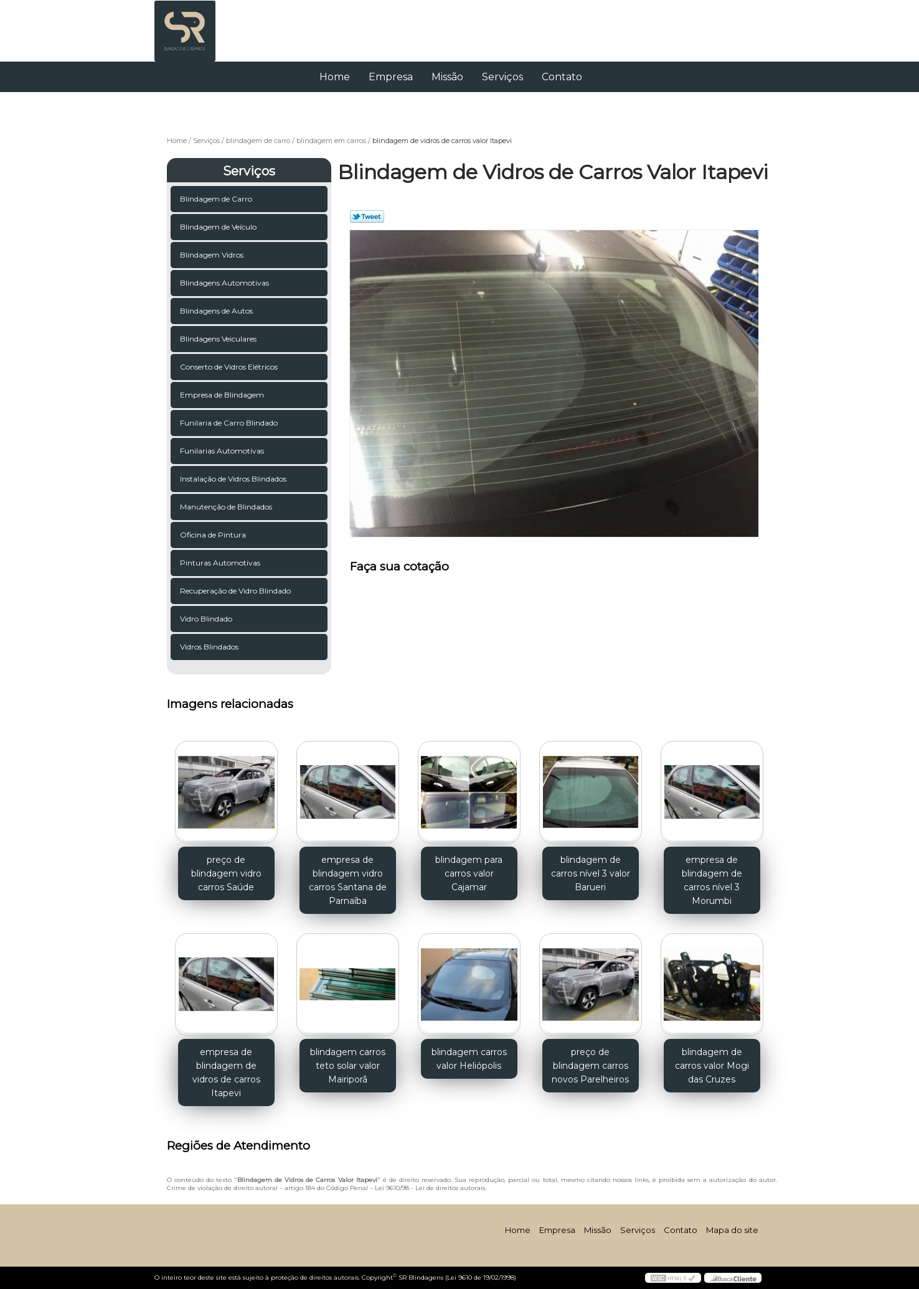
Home (334, 77)
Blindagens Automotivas (225, 282)
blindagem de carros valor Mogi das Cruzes (712, 1065)
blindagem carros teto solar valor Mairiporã (347, 1065)
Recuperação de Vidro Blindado (236, 590)
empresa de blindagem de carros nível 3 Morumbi (712, 880)
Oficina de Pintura (214, 534)
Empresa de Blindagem (223, 394)
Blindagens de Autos (217, 310)
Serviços (502, 77)
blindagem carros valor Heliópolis (469, 1058)
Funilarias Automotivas (223, 450)
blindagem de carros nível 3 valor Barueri (590, 873)
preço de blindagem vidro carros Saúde (226, 873)
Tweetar (367, 216)
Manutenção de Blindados (227, 506)
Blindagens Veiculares (219, 338)
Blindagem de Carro (217, 198)
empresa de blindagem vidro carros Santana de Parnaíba (348, 880)
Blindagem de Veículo (219, 226)
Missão (447, 77)
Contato (562, 77)
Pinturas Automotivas (221, 562)
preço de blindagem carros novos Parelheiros (590, 1065)
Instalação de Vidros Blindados (234, 478)
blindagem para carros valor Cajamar (468, 873)
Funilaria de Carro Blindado (230, 422)
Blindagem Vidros (212, 254)
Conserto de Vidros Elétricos (230, 366)
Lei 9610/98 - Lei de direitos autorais (430, 1188)
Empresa (391, 77)
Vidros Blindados (210, 646)
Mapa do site (732, 1230)
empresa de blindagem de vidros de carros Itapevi (226, 1072)
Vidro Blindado (207, 618)
